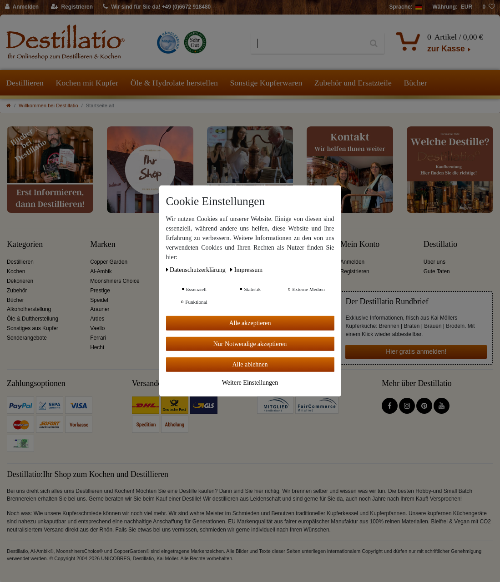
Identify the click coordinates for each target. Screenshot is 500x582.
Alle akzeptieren (250, 323)
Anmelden (352, 262)
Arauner (99, 309)
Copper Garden (108, 262)
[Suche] (374, 43)
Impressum (246, 269)
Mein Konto (360, 244)
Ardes (97, 319)
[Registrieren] (72, 7)
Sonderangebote (27, 338)
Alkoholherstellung (29, 309)
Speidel (99, 300)
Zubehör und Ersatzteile (353, 82)
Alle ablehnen (250, 364)
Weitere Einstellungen (250, 382)
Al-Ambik (101, 271)
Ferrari (98, 338)
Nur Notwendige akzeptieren (250, 343)
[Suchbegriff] (307, 43)
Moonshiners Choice (114, 281)
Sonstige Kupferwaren (266, 82)
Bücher (415, 82)
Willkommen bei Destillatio (48, 105)
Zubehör (17, 290)
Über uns (434, 262)
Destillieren (25, 82)
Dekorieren (20, 281)
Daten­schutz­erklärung (196, 269)
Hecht (97, 347)
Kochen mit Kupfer (87, 82)
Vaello (97, 328)
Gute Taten (437, 271)
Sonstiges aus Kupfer (32, 328)
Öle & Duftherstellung (32, 319)
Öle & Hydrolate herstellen (174, 82)
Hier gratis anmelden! (416, 351)
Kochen (16, 271)
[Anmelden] (22, 7)
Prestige (100, 290)
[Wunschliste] (488, 7)
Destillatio (440, 244)
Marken (102, 244)
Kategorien (25, 244)
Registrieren (354, 271)
